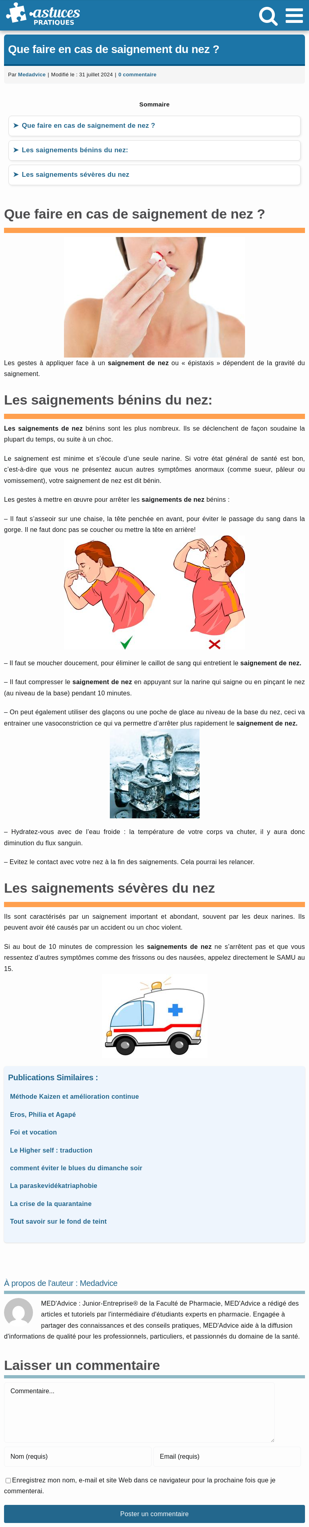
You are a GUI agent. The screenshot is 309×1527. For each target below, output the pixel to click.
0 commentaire (137, 75)
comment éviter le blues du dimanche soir (76, 1168)
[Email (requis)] (227, 1457)
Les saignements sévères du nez (75, 174)
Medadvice (32, 75)
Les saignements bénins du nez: (75, 150)
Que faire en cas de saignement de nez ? (88, 125)
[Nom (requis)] (78, 1457)
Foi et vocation (33, 1132)
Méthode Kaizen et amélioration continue (74, 1096)
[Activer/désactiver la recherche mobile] (268, 15)
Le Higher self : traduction (51, 1150)
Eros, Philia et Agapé (43, 1114)
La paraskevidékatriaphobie (53, 1185)
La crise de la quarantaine (51, 1203)
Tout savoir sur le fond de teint (58, 1221)
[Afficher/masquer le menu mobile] (296, 15)
